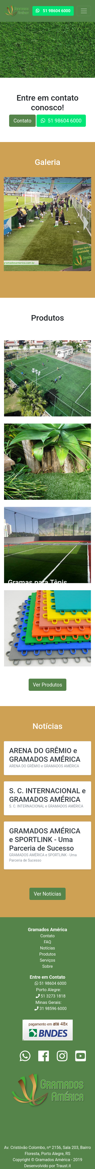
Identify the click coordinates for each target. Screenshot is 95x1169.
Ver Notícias (47, 894)
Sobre (47, 966)
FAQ (47, 942)
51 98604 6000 (50, 983)
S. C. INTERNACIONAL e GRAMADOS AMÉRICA (47, 795)
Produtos (47, 954)
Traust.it (63, 1165)
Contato (22, 121)
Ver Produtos (47, 685)
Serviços (47, 960)
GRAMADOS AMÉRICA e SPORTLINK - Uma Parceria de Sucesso (44, 839)
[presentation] (8, 222)
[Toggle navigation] (84, 11)
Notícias (47, 948)
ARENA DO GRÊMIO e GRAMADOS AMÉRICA (44, 754)
